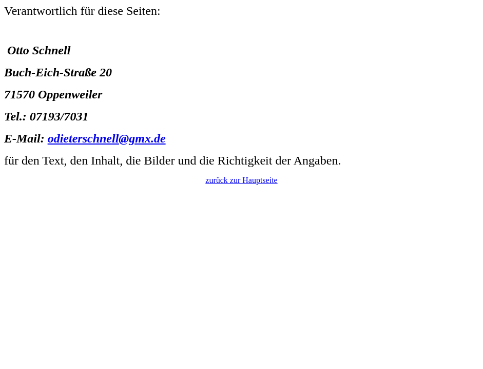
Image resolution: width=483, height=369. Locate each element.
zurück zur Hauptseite (241, 180)
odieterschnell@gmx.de (107, 138)
